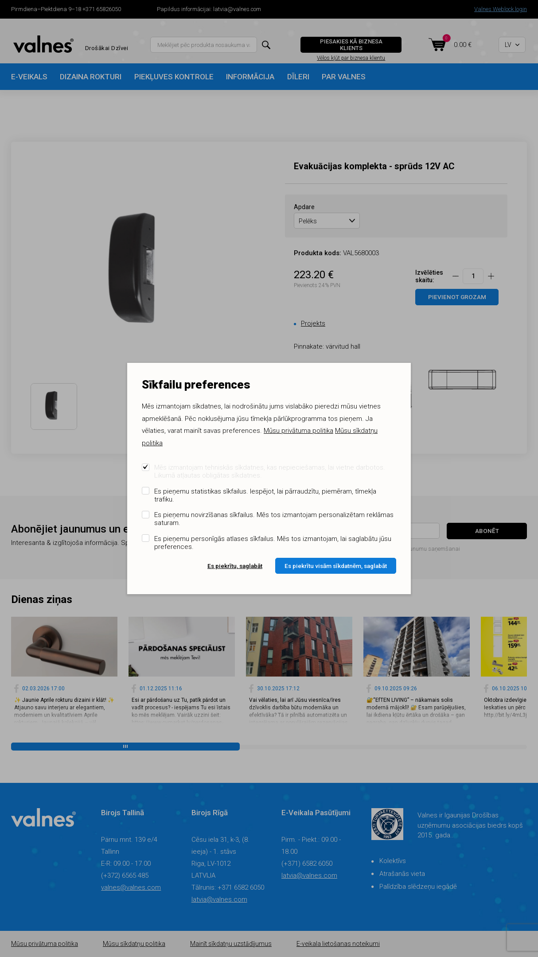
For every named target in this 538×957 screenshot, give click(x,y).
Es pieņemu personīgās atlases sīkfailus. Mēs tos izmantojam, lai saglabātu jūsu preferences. (272, 543)
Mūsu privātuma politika (298, 431)
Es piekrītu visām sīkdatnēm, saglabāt (336, 565)
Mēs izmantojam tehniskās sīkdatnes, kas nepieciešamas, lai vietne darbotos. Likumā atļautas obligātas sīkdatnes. (269, 471)
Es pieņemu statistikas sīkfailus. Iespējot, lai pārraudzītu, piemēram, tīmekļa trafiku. (265, 495)
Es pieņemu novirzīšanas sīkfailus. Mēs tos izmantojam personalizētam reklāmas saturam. (274, 519)
